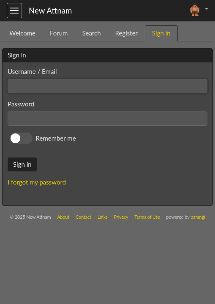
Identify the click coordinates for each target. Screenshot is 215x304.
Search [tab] (91, 33)
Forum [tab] (59, 33)
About (63, 217)
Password (21, 104)
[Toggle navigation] (14, 10)
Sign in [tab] (161, 33)
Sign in (22, 164)
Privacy (121, 217)
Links (103, 217)
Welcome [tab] (22, 33)
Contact (83, 217)
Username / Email (32, 71)
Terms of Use (147, 217)
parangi (198, 217)
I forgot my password (37, 182)
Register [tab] (126, 33)
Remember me (56, 138)
